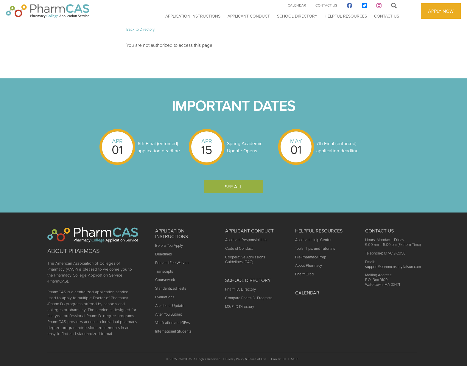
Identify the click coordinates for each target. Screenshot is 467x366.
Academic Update (169, 305)
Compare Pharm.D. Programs (249, 298)
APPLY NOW (441, 11)
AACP (294, 359)
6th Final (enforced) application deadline (159, 147)
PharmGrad (304, 274)
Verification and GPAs (172, 322)
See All (233, 186)
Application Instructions (192, 16)
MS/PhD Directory (239, 306)
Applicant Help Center (313, 240)
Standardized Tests (170, 288)
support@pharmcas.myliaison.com (393, 266)
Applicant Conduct (249, 16)
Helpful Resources (346, 16)
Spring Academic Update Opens (244, 147)
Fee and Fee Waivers (172, 263)
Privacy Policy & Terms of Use (246, 359)
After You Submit (168, 314)
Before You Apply (169, 245)
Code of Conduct (239, 248)
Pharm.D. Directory (240, 289)
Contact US (379, 230)
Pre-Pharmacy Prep (310, 257)
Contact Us (386, 16)
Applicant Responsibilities (246, 240)
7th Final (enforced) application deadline (337, 147)
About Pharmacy (308, 265)
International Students (173, 331)
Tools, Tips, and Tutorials (315, 248)
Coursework (165, 280)
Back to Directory (140, 29)
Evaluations (164, 297)
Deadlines (163, 254)
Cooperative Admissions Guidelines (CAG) (245, 259)
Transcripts (164, 271)
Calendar (297, 5)
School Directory (297, 16)
